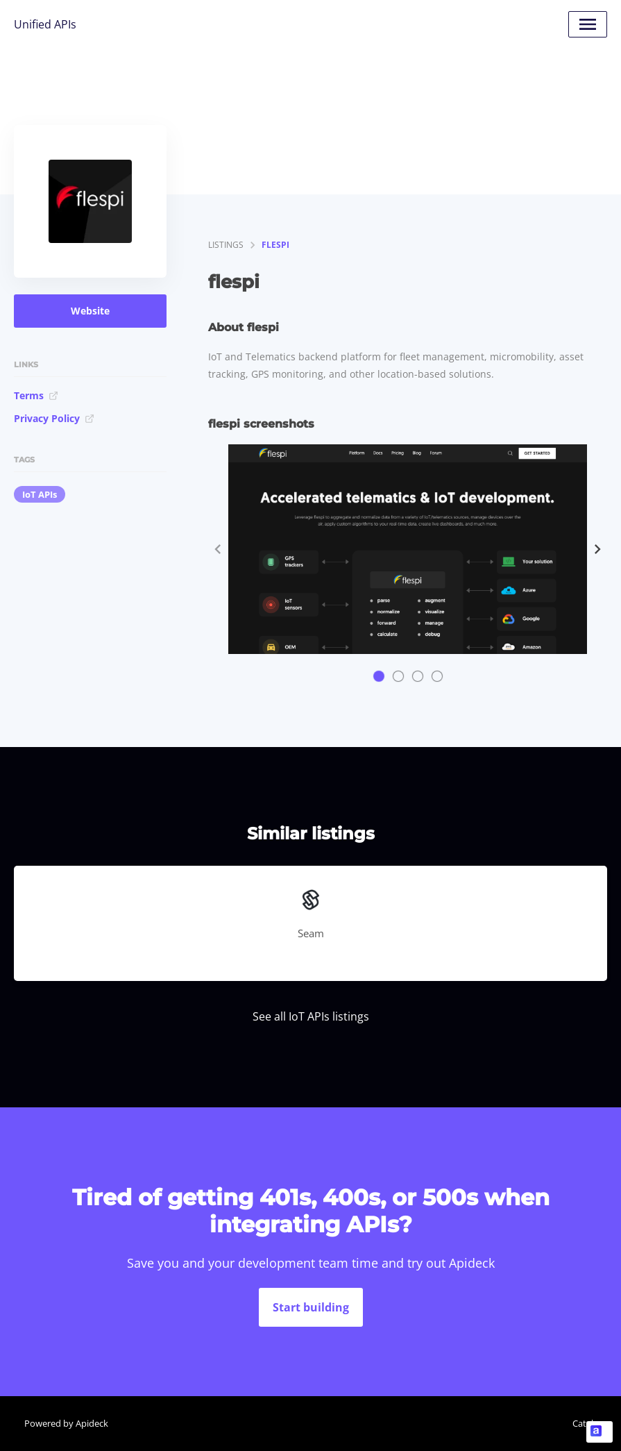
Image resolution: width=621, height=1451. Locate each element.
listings (226, 245)
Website (90, 310)
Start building (311, 1307)
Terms (36, 395)
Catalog (588, 1423)
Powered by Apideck (66, 1423)
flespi (275, 245)
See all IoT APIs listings (311, 1016)
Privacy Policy (54, 418)
